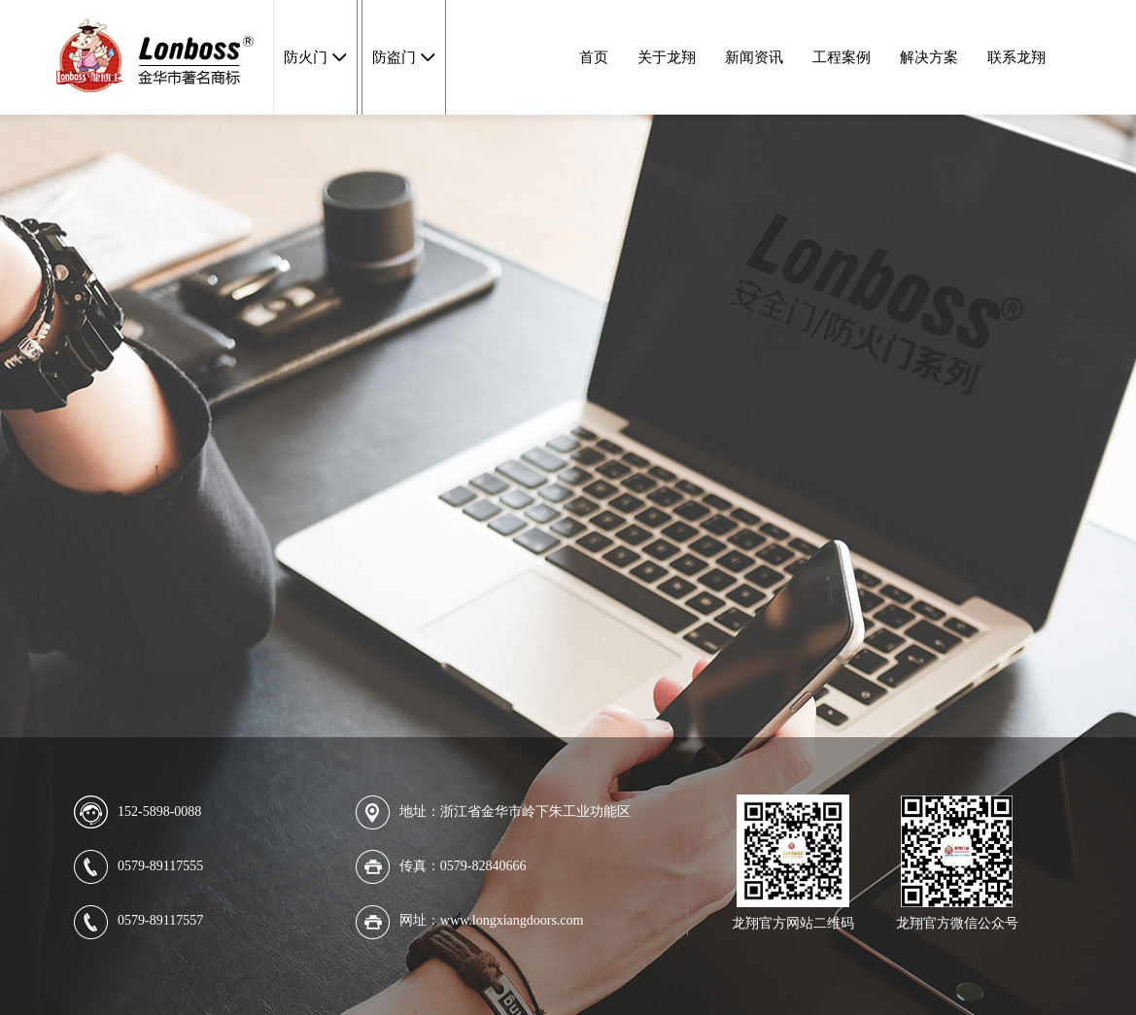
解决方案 (929, 57)
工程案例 (841, 57)
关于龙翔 (666, 57)
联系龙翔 (1016, 57)
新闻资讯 (754, 57)
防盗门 (394, 57)
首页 (593, 57)
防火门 (305, 57)
